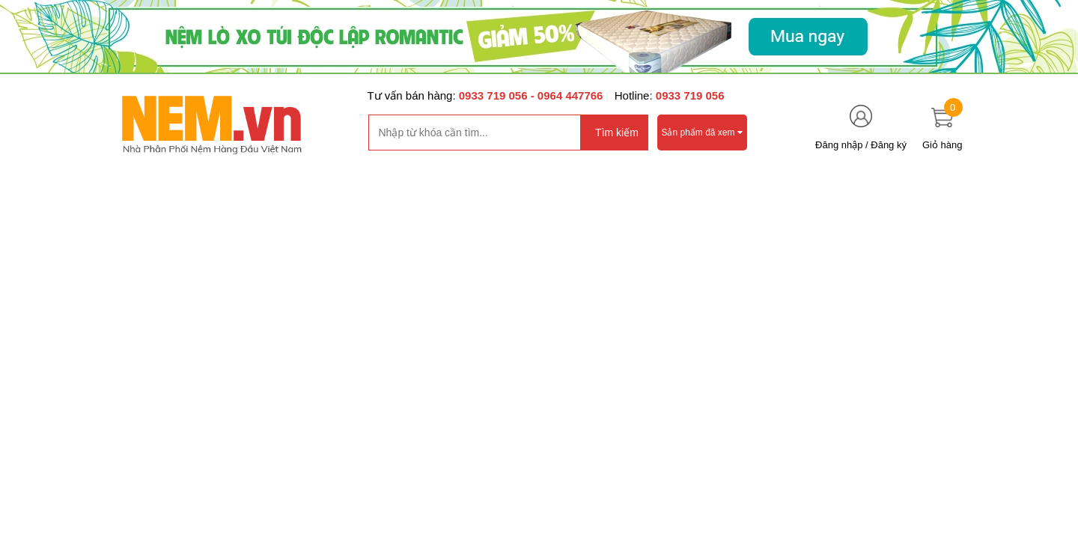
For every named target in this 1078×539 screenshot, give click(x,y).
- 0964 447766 (567, 95)
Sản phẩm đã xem (702, 132)
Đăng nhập (838, 144)
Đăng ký (889, 144)
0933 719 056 (495, 95)
